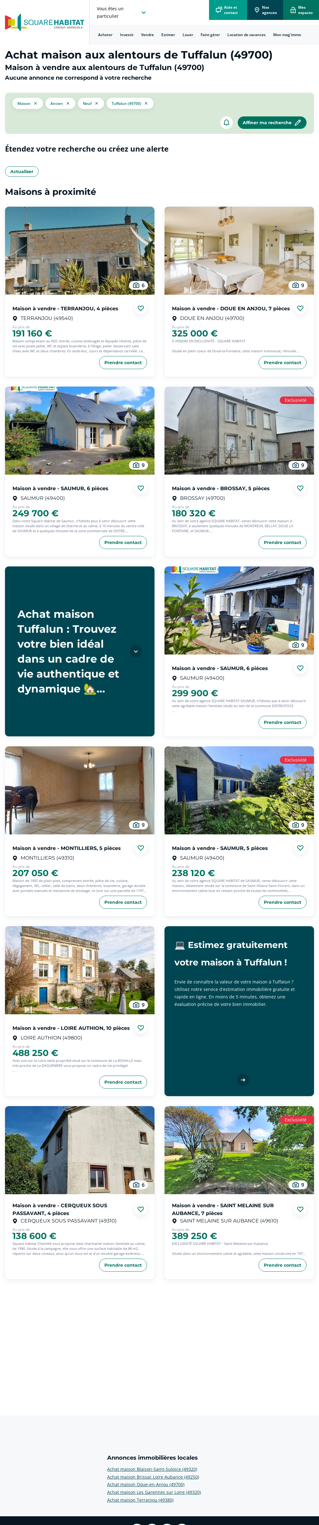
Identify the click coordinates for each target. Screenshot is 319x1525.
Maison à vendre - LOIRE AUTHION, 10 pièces (71, 1028)
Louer (188, 34)
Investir (127, 34)
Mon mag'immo (287, 34)
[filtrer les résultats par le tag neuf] (91, 103)
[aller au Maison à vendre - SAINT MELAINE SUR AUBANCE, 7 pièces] (239, 1150)
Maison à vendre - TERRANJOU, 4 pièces (65, 308)
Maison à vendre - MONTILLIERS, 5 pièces (66, 848)
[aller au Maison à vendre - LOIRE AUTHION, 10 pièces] (80, 970)
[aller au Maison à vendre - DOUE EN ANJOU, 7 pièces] (239, 251)
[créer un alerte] (226, 122)
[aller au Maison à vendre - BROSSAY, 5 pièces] (239, 431)
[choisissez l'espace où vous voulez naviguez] (122, 12)
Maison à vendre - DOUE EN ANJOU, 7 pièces (231, 308)
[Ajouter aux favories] (141, 308)
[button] (27, 103)
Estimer (168, 34)
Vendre (147, 34)
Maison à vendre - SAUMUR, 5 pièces (220, 848)
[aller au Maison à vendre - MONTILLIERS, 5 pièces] (80, 790)
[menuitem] (105, 35)
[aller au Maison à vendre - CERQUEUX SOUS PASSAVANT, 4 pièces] (80, 1150)
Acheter (105, 34)
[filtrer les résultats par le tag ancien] (60, 103)
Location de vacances (246, 34)
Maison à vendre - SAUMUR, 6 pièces (60, 488)
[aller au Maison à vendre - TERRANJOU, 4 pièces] (80, 251)
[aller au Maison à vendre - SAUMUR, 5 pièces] (239, 790)
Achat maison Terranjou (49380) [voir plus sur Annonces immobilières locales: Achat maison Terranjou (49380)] (140, 1500)
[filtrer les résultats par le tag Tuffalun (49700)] (130, 103)
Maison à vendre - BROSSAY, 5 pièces (221, 488)
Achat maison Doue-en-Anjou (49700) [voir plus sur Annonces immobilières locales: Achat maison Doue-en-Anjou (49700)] (145, 1484)
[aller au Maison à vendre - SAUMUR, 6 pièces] (80, 431)
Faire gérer (210, 34)
